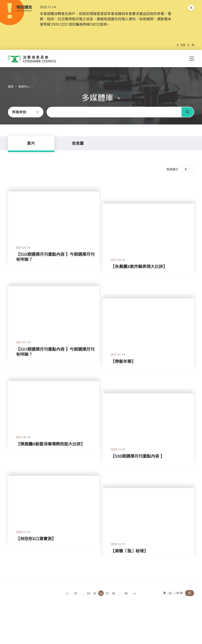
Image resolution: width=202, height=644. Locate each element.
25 (94, 593)
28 (113, 593)
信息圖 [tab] (78, 143)
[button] (177, 45)
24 (88, 593)
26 (101, 593)
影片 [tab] (31, 143)
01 (76, 593)
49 (126, 593)
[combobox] (25, 112)
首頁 (10, 86)
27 (107, 593)
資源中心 (23, 86)
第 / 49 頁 (173, 593)
